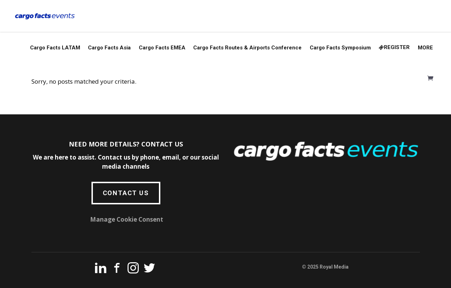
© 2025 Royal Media (325, 267)
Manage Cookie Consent (126, 219)
